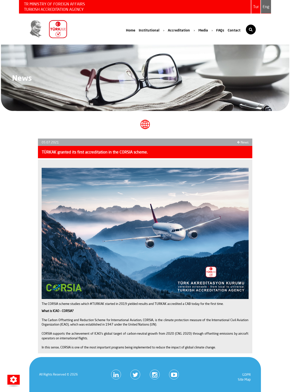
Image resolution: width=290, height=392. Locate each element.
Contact (234, 30)
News (243, 142)
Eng (266, 6)
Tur (256, 6)
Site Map (244, 379)
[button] (13, 380)
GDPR (246, 374)
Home (130, 30)
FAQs (220, 30)
